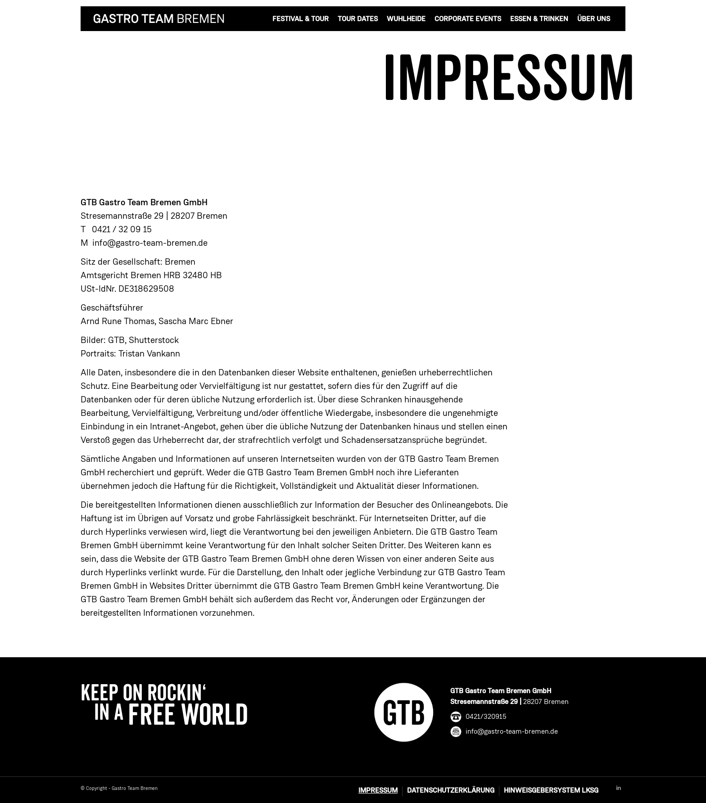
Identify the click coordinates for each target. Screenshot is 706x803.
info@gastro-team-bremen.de (150, 243)
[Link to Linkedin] (618, 788)
